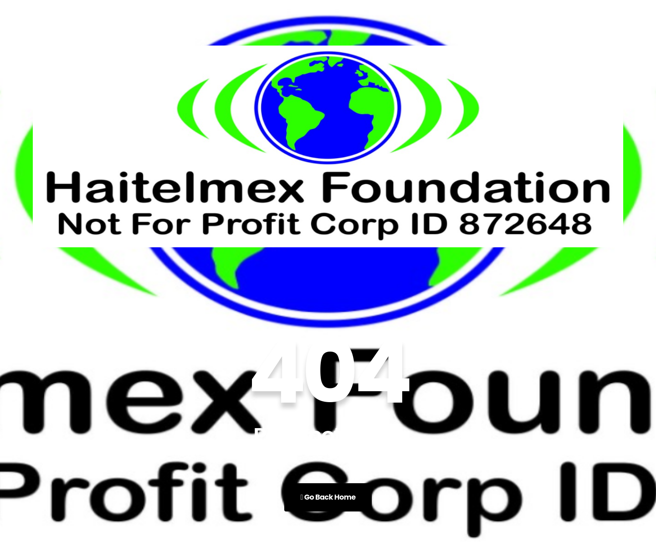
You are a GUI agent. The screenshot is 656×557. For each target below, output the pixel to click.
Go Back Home (327, 497)
